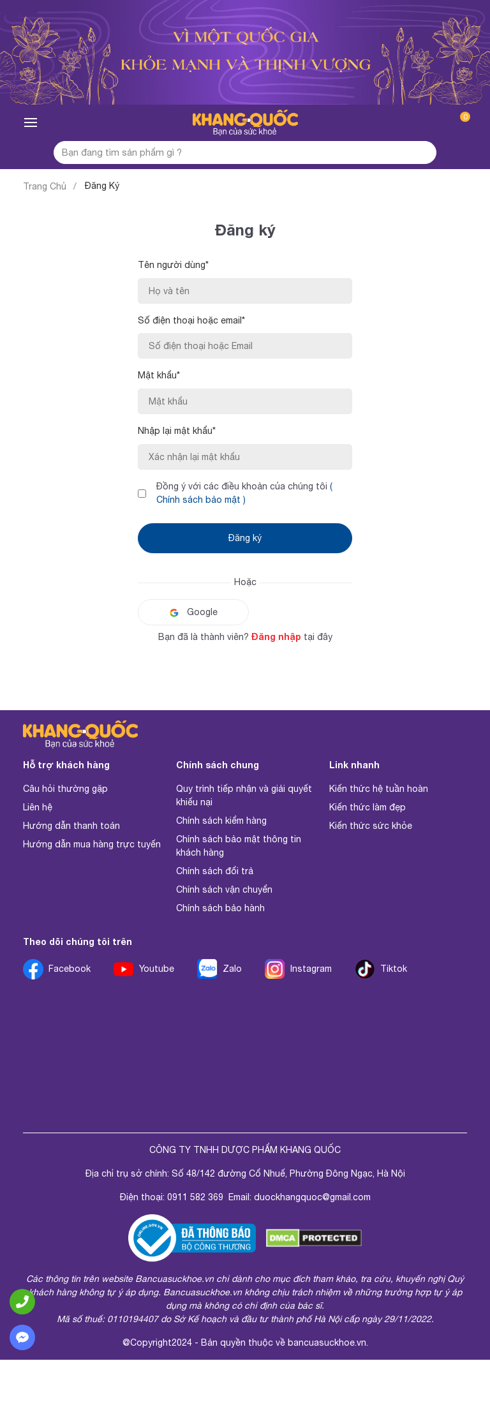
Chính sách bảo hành (220, 908)
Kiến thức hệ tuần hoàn (378, 789)
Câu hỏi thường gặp (65, 789)
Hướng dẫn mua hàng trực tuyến (92, 844)
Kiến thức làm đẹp (367, 807)
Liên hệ (37, 807)
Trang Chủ (44, 186)
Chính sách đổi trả (214, 871)
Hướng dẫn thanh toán (71, 826)
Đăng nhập (276, 636)
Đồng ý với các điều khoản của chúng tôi (244, 493)
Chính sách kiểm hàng (221, 820)
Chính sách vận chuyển (224, 889)
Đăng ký (245, 538)
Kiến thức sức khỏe (370, 826)
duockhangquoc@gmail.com (312, 1197)
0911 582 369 (195, 1197)
